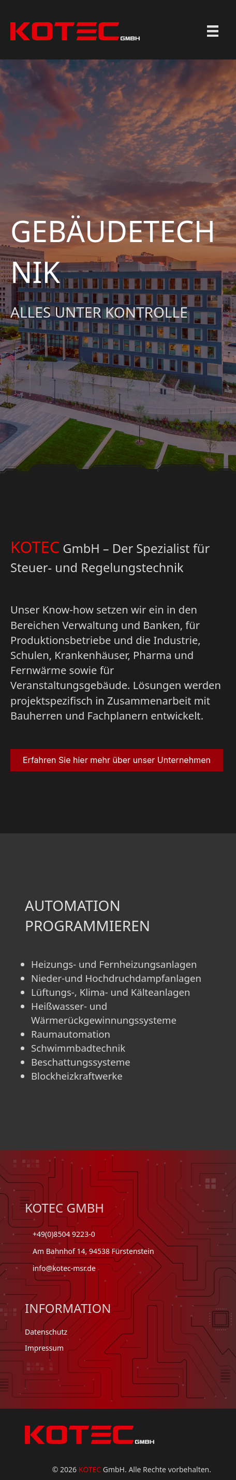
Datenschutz (46, 1332)
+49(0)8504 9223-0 (64, 1234)
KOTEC (90, 1469)
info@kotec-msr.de (64, 1268)
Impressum (44, 1348)
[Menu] (213, 31)
